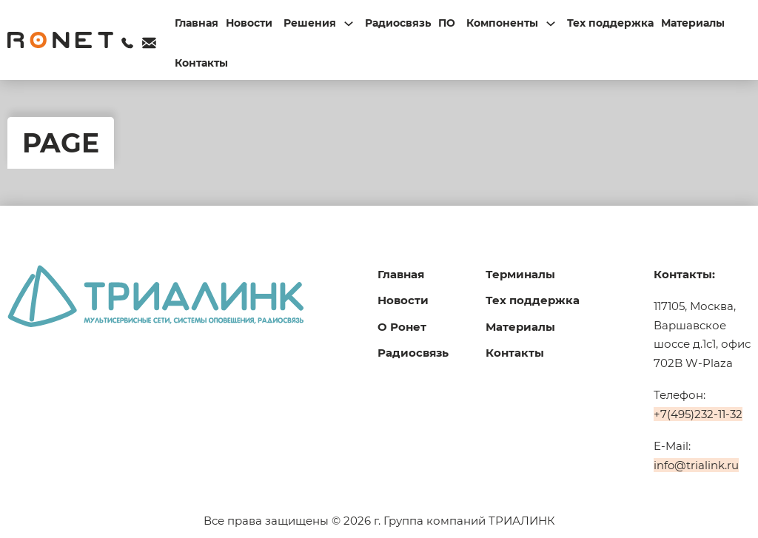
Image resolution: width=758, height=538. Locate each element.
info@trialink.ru (696, 465)
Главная (196, 23)
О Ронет (402, 327)
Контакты (201, 63)
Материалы (693, 23)
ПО (446, 23)
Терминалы (520, 274)
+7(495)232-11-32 (698, 414)
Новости (249, 23)
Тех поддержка (610, 23)
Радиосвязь (398, 23)
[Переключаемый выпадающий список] (348, 24)
